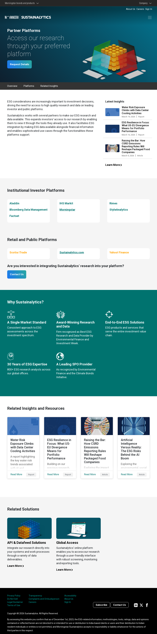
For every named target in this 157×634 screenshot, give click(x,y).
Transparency (35, 591)
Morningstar (67, 209)
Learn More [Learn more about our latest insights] (115, 165)
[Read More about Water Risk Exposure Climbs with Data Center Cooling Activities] (23, 446)
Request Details (20, 64)
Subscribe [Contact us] (101, 600)
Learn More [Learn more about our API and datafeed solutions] (17, 561)
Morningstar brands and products (20, 3)
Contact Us (18, 274)
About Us (130, 9)
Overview (12, 86)
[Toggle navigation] (149, 17)
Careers (140, 9)
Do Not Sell (12, 594)
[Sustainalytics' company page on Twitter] (141, 600)
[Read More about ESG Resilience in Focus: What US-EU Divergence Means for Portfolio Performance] (60, 446)
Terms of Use (13, 601)
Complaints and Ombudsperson (44, 594)
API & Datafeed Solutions (26, 538)
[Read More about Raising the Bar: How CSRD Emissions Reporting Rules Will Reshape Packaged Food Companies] (97, 446)
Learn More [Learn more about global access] (66, 565)
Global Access (67, 538)
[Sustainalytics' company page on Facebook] (147, 600)
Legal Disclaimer (15, 597)
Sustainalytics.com (71, 252)
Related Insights (49, 86)
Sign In (148, 9)
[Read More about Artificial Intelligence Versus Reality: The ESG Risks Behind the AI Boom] (134, 446)
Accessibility (70, 591)
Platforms (28, 86)
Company (143, 3)
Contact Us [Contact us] (119, 600)
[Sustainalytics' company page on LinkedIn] (136, 600)
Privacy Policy (13, 591)
